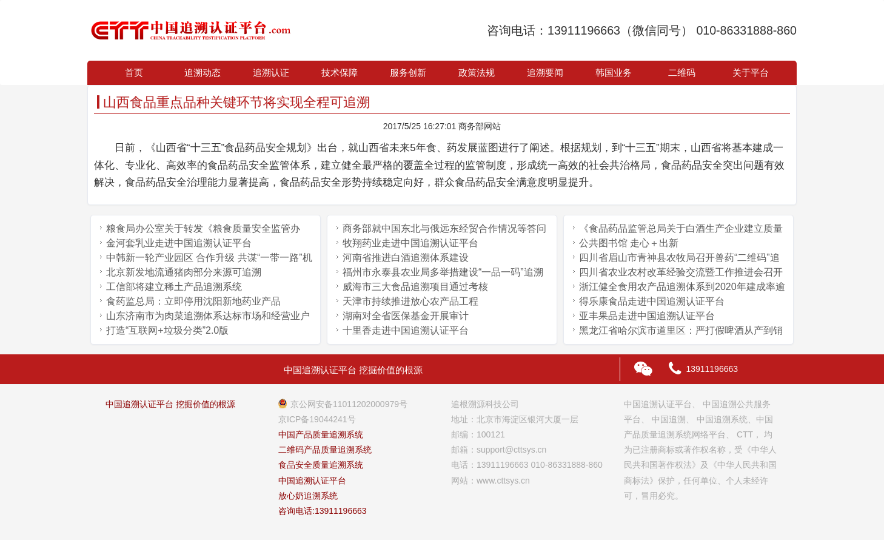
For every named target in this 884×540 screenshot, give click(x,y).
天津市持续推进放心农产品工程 (410, 301)
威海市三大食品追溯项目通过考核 (415, 287)
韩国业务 (613, 72)
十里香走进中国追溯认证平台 (406, 330)
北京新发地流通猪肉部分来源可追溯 (183, 272)
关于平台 (750, 72)
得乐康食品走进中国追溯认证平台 (652, 301)
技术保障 (339, 72)
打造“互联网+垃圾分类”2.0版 (167, 330)
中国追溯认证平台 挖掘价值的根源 (170, 404)
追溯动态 (202, 72)
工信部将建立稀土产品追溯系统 (174, 287)
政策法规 (476, 72)
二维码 (681, 72)
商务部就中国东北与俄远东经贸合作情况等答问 (444, 228)
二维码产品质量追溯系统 (325, 449)
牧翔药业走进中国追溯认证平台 (410, 243)
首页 (134, 72)
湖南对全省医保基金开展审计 (406, 316)
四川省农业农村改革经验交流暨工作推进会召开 (681, 272)
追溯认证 (271, 72)
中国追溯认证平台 (312, 480)
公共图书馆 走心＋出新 (628, 243)
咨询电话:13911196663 (322, 511)
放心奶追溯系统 (308, 496)
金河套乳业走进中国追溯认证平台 (179, 243)
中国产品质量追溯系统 (320, 434)
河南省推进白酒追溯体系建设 (406, 257)
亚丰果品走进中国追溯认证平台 (647, 316)
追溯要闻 (545, 72)
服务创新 (408, 72)
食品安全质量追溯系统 (320, 465)
